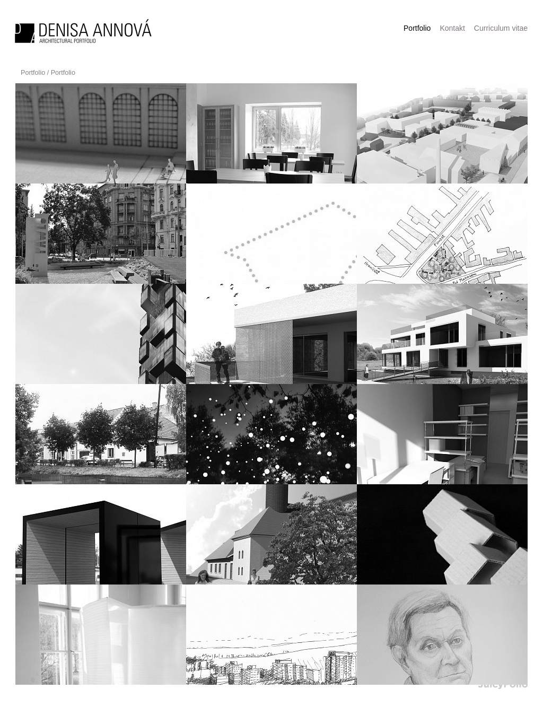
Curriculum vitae (501, 28)
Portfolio (33, 72)
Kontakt (452, 28)
